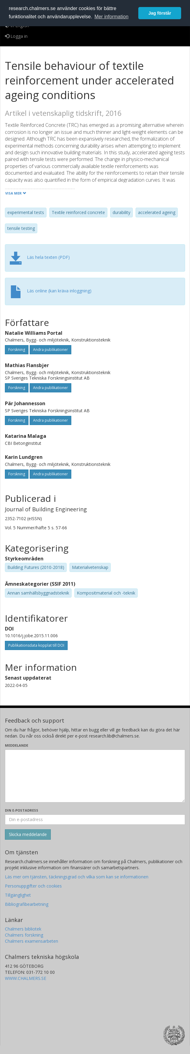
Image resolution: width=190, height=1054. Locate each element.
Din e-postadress (21, 810)
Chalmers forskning (24, 935)
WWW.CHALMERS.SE (25, 978)
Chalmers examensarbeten (31, 941)
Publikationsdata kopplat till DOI (36, 645)
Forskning (16, 349)
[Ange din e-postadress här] (95, 819)
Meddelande (16, 745)
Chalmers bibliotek (23, 929)
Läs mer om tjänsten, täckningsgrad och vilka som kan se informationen (76, 877)
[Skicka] (28, 834)
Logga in (16, 36)
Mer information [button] (112, 16)
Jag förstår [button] (159, 13)
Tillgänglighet (18, 895)
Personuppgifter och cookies (33, 886)
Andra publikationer (50, 349)
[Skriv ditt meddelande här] (95, 775)
